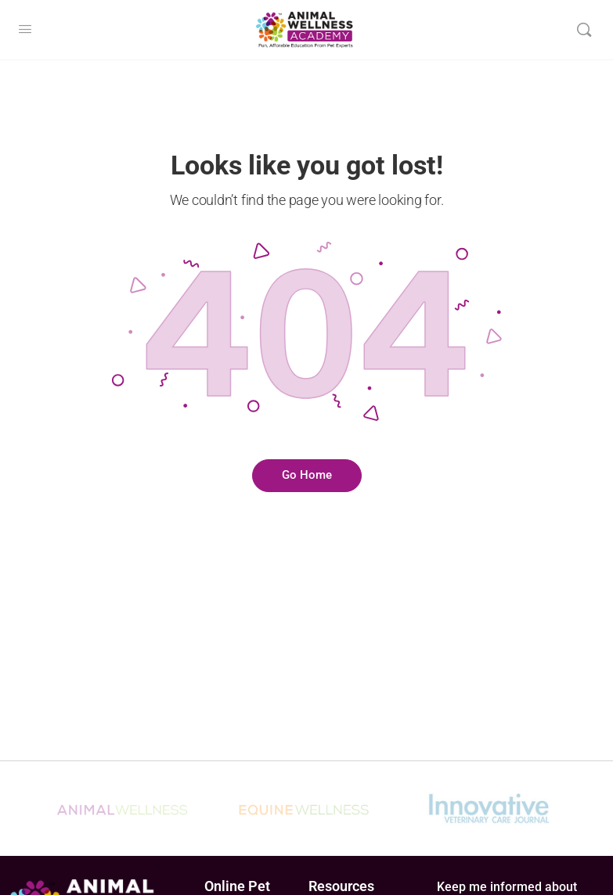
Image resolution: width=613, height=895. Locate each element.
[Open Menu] (25, 29)
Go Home (307, 475)
